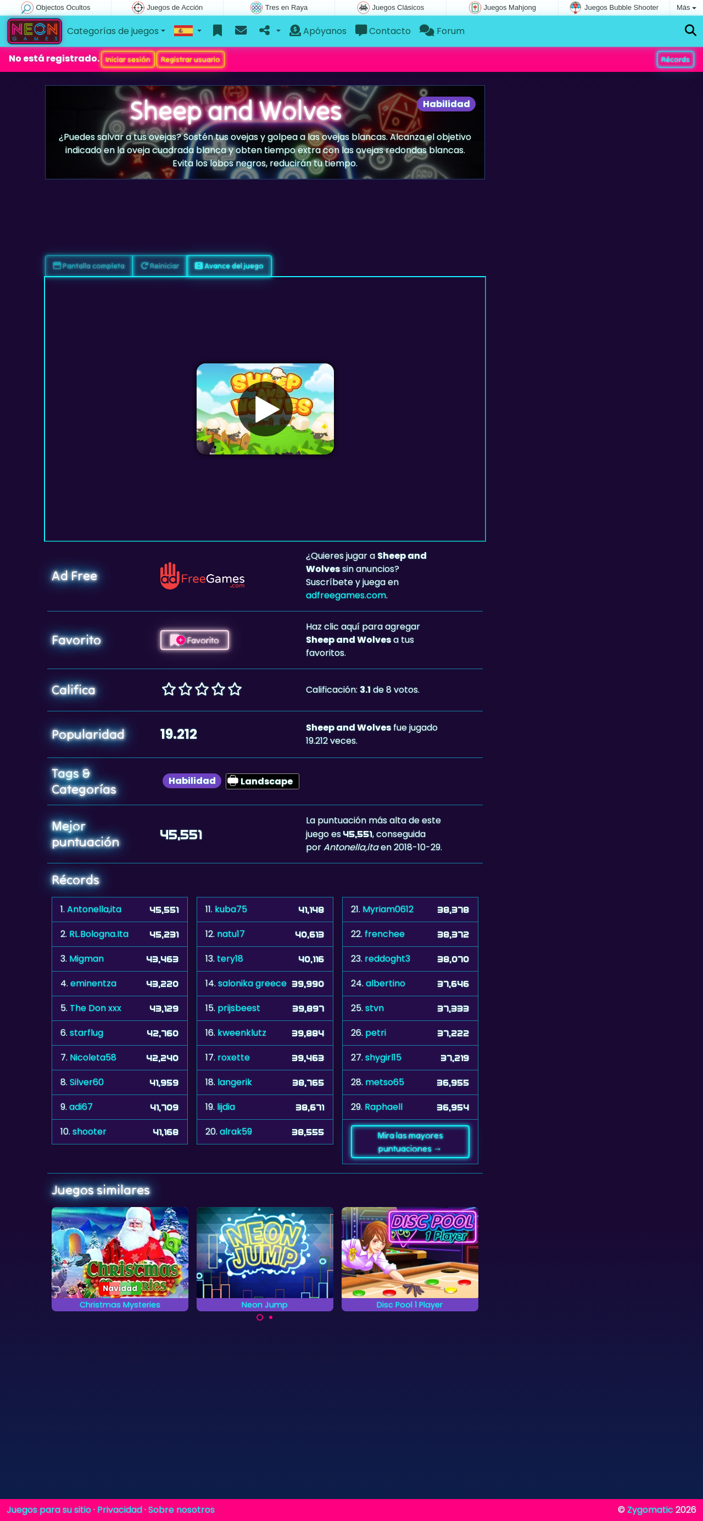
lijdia (226, 1107)
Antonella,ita (94, 909)
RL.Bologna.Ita (99, 934)
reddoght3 (387, 958)
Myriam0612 (388, 909)
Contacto (383, 31)
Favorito (194, 640)
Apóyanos (318, 31)
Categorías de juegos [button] (113, 31)
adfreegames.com (346, 595)
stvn (374, 1008)
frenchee (385, 934)
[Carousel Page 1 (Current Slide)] (259, 1317)
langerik (234, 1082)
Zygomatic (650, 1509)
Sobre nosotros (181, 1509)
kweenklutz (241, 1032)
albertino (385, 983)
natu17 (231, 934)
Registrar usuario (190, 59)
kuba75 (231, 909)
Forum (442, 31)
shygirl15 (383, 1057)
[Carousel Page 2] (270, 1317)
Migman (86, 958)
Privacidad (119, 1509)
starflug (86, 1032)
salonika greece (252, 983)
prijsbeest (238, 1008)
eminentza (93, 983)
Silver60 (87, 1082)
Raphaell (384, 1107)
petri (375, 1032)
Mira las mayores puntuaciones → (410, 1142)
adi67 (81, 1107)
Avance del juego (229, 266)
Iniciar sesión (127, 59)
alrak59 (236, 1131)
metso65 (384, 1082)
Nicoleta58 (93, 1057)
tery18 (230, 958)
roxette (233, 1057)
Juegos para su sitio (49, 1509)
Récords (675, 59)
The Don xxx (95, 1008)
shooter (89, 1131)
